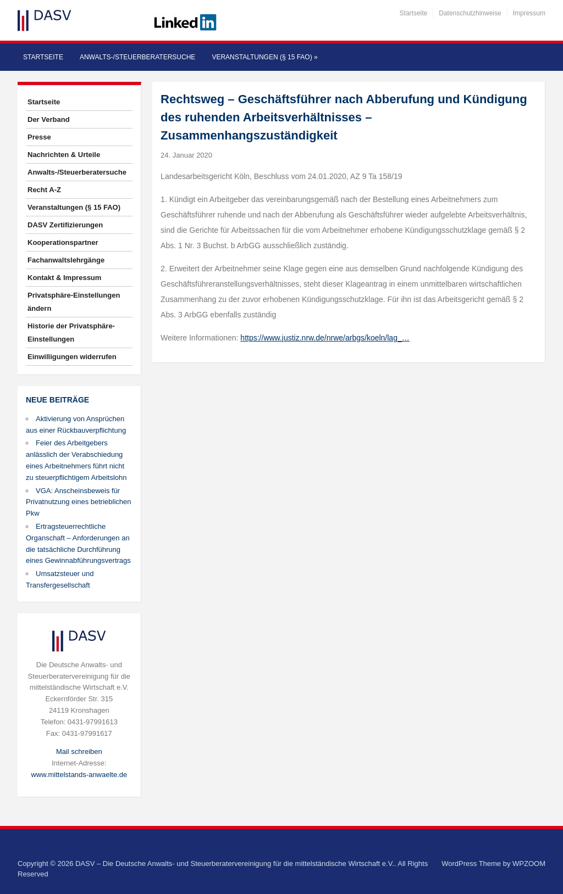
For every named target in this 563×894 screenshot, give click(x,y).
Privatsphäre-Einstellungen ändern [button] (73, 301)
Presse (39, 137)
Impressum (529, 13)
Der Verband (48, 119)
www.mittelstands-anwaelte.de (79, 774)
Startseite (414, 13)
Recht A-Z (44, 190)
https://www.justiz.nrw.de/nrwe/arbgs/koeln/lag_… (324, 337)
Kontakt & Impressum (64, 277)
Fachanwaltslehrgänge (65, 260)
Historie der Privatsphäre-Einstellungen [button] (71, 332)
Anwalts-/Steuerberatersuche (137, 57)
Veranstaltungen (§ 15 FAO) (264, 57)
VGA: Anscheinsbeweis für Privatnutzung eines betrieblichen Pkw (78, 502)
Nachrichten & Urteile (63, 154)
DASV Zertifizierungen (65, 225)
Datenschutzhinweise (470, 13)
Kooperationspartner (62, 242)
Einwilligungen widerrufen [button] (72, 357)
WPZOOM (528, 863)
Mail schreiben (79, 751)
